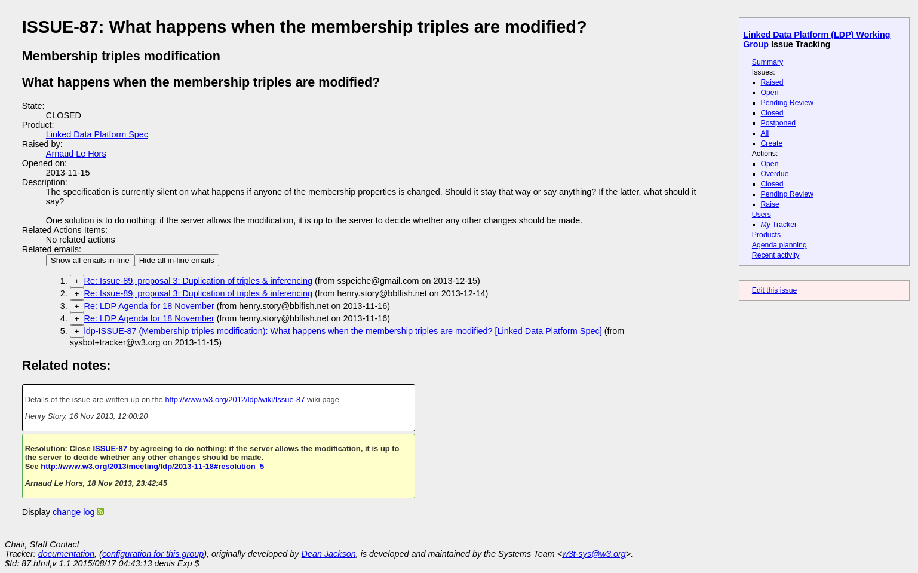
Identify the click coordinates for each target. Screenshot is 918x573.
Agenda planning (779, 245)
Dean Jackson (329, 554)
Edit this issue (774, 290)
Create (772, 143)
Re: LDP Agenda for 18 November (149, 306)
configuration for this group (153, 554)
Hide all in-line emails (176, 260)
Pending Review (787, 103)
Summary (767, 62)
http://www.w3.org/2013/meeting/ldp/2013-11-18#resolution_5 (152, 466)
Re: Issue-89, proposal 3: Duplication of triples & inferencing (198, 281)
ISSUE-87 (110, 448)
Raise (770, 204)
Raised (772, 82)
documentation (66, 554)
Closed (772, 113)
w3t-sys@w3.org (594, 554)
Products (766, 235)
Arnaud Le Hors (76, 153)
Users (761, 214)
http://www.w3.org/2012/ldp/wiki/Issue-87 (235, 399)
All (765, 133)
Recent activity (776, 255)
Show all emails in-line (90, 260)
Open (770, 92)
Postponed (778, 123)
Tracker (779, 224)
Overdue (775, 174)
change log (73, 512)
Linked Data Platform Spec (97, 134)
